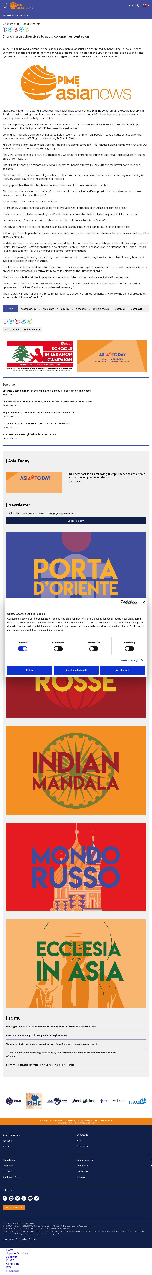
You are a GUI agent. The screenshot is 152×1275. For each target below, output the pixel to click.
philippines (48, 308)
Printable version (32, 329)
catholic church (101, 308)
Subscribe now (76, 520)
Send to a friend (12, 329)
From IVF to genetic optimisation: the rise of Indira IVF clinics (40, 1064)
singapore (81, 308)
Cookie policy (21, 1239)
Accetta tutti (122, 670)
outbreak (120, 308)
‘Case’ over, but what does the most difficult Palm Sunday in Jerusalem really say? (51, 1043)
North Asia (8, 1165)
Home (9, 1250)
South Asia (82, 1165)
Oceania (81, 1176)
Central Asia (9, 1159)
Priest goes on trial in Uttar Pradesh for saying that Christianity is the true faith (51, 1026)
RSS (79, 1140)
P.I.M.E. (6, 1146)
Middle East (83, 1171)
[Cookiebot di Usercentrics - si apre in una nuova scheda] (123, 602)
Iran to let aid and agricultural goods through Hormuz (36, 1035)
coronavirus (137, 308)
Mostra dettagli (129, 660)
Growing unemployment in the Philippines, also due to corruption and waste (47, 390)
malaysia (65, 308)
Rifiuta (29, 670)
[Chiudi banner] (144, 602)
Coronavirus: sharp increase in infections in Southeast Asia (37, 423)
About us (7, 1140)
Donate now (14, 1207)
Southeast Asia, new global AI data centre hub (29, 434)
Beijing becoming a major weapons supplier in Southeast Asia (38, 412)
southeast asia (28, 308)
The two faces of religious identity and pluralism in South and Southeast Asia (47, 401)
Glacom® (33, 1239)
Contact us (82, 1134)
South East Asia (85, 1159)
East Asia (7, 1171)
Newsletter (82, 1146)
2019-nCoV (98, 110)
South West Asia (11, 1176)
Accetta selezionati (76, 670)
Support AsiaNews (12, 1134)
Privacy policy (8, 1239)
